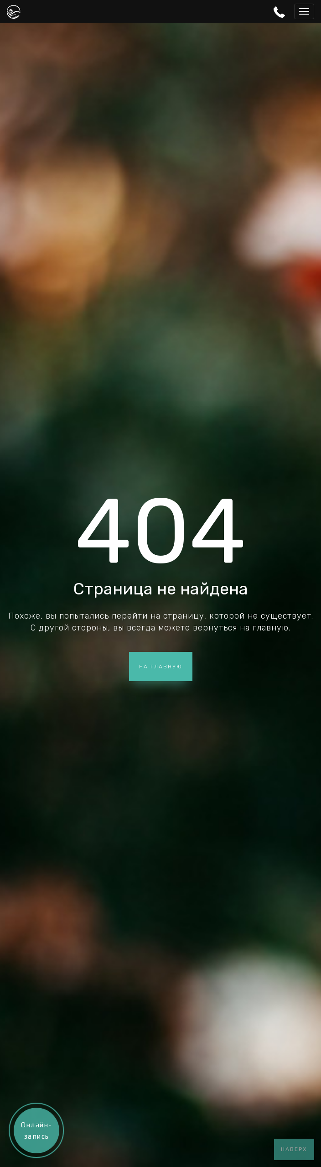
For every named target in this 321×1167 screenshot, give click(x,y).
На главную (160, 666)
